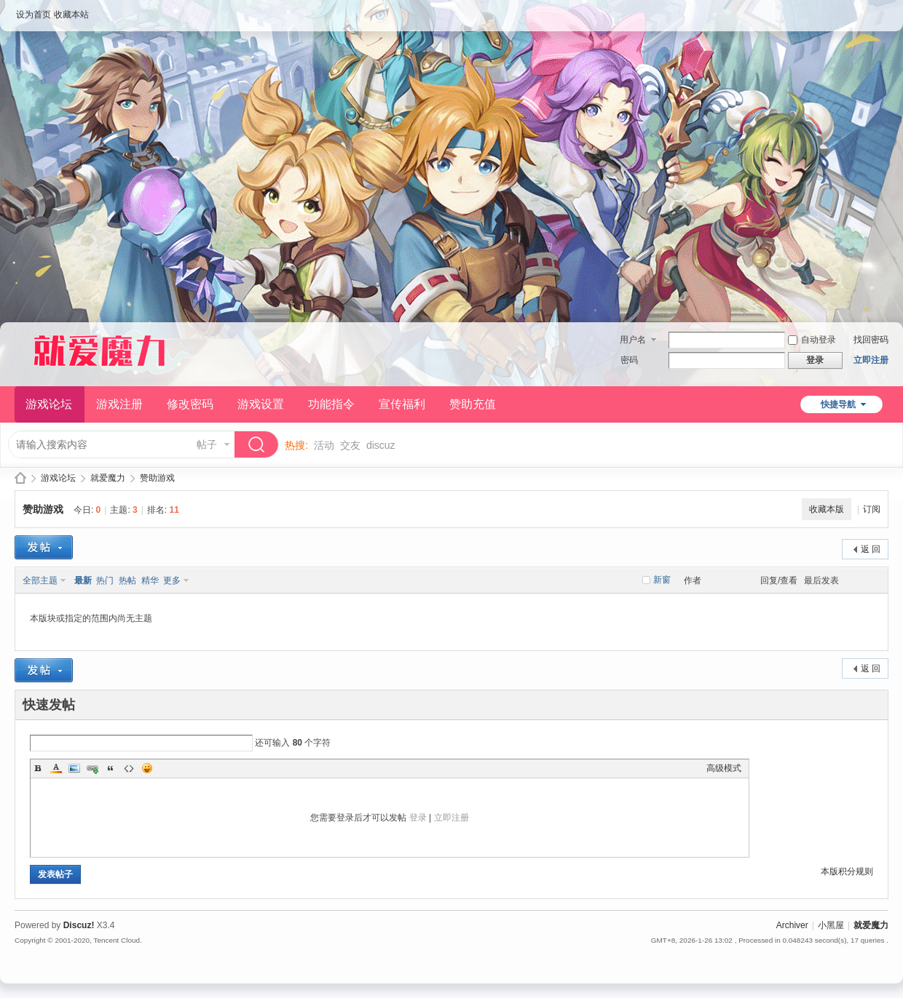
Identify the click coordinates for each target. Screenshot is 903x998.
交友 (350, 445)
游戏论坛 (48, 404)
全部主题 (40, 580)
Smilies (147, 768)
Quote (110, 768)
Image (74, 768)
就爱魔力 (20, 478)
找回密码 (870, 340)
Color (56, 768)
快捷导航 (838, 404)
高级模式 (723, 768)
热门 (105, 580)
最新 (83, 580)
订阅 (871, 509)
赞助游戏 (157, 478)
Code (129, 768)
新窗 (662, 580)
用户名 (633, 340)
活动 (324, 445)
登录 (418, 818)
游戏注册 (119, 404)
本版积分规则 (847, 871)
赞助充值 (472, 404)
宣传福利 (402, 404)
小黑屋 (831, 925)
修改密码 (190, 404)
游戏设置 (260, 404)
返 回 (870, 549)
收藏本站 (71, 14)
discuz (380, 445)
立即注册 (870, 360)
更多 (172, 580)
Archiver (792, 925)
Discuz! (79, 925)
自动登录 (812, 340)
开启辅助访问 (884, 10)
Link (92, 768)
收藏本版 (826, 509)
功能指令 (331, 404)
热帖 (127, 580)
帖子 (207, 444)
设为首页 (33, 14)
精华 (150, 580)
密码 (629, 360)
